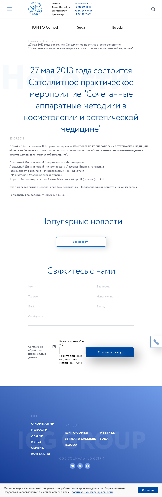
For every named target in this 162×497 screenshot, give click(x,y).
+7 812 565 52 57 (82, 7)
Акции (37, 435)
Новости (39, 429)
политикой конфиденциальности (92, 492)
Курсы (36, 441)
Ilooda (117, 27)
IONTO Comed (45, 27)
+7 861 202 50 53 (83, 14)
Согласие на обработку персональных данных (37, 352)
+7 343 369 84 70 (83, 10)
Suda (81, 27)
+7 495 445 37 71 (83, 3)
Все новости (81, 242)
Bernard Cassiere (80, 438)
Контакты (40, 454)
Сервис (37, 448)
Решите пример (70, 341)
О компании (43, 423)
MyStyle (107, 432)
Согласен (148, 490)
